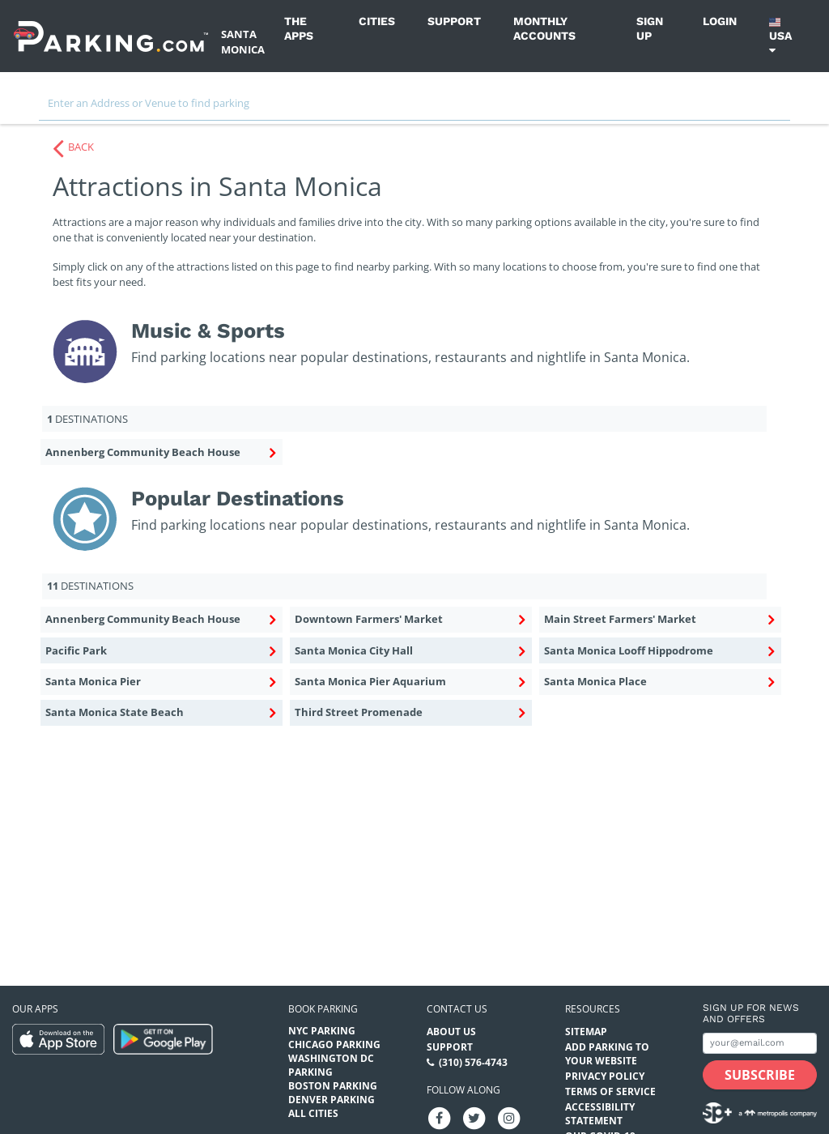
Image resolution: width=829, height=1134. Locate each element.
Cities (377, 21)
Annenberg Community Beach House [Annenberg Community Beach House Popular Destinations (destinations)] (160, 620)
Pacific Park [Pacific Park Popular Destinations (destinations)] (160, 651)
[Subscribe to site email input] (760, 1044)
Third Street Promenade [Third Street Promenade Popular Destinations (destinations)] (410, 713)
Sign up (649, 28)
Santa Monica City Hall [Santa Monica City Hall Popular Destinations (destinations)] (410, 651)
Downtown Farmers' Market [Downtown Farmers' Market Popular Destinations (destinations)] (410, 620)
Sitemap (586, 1031)
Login (720, 21)
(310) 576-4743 (473, 1062)
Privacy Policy (604, 1076)
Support (454, 21)
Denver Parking (331, 1099)
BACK (81, 146)
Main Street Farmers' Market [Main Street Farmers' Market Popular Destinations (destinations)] (659, 620)
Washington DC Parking (331, 1065)
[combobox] (414, 107)
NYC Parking (321, 1031)
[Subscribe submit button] (760, 1074)
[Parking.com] (111, 36)
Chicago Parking (334, 1044)
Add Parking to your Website (607, 1054)
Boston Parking (332, 1086)
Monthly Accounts (544, 28)
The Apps (298, 28)
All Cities (313, 1113)
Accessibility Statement (600, 1114)
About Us (451, 1031)
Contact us (457, 1009)
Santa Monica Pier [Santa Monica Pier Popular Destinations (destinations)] (160, 682)
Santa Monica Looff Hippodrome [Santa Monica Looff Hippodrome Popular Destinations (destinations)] (659, 651)
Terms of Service (610, 1091)
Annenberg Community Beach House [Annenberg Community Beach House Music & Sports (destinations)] (160, 453)
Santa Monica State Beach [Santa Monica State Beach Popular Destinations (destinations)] (160, 713)
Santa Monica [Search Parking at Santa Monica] (243, 42)
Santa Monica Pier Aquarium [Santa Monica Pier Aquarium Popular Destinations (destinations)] (410, 682)
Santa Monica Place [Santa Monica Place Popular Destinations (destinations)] (659, 682)
